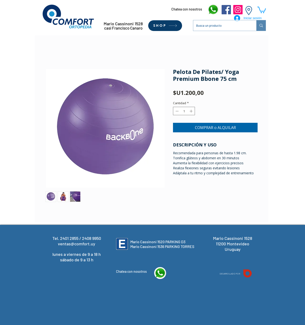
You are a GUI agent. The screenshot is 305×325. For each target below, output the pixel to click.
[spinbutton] (184, 111)
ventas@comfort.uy (76, 243)
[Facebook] (226, 9)
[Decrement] (176, 111)
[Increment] (191, 111)
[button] (261, 9)
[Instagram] (238, 9)
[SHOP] (165, 25)
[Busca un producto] (221, 25)
